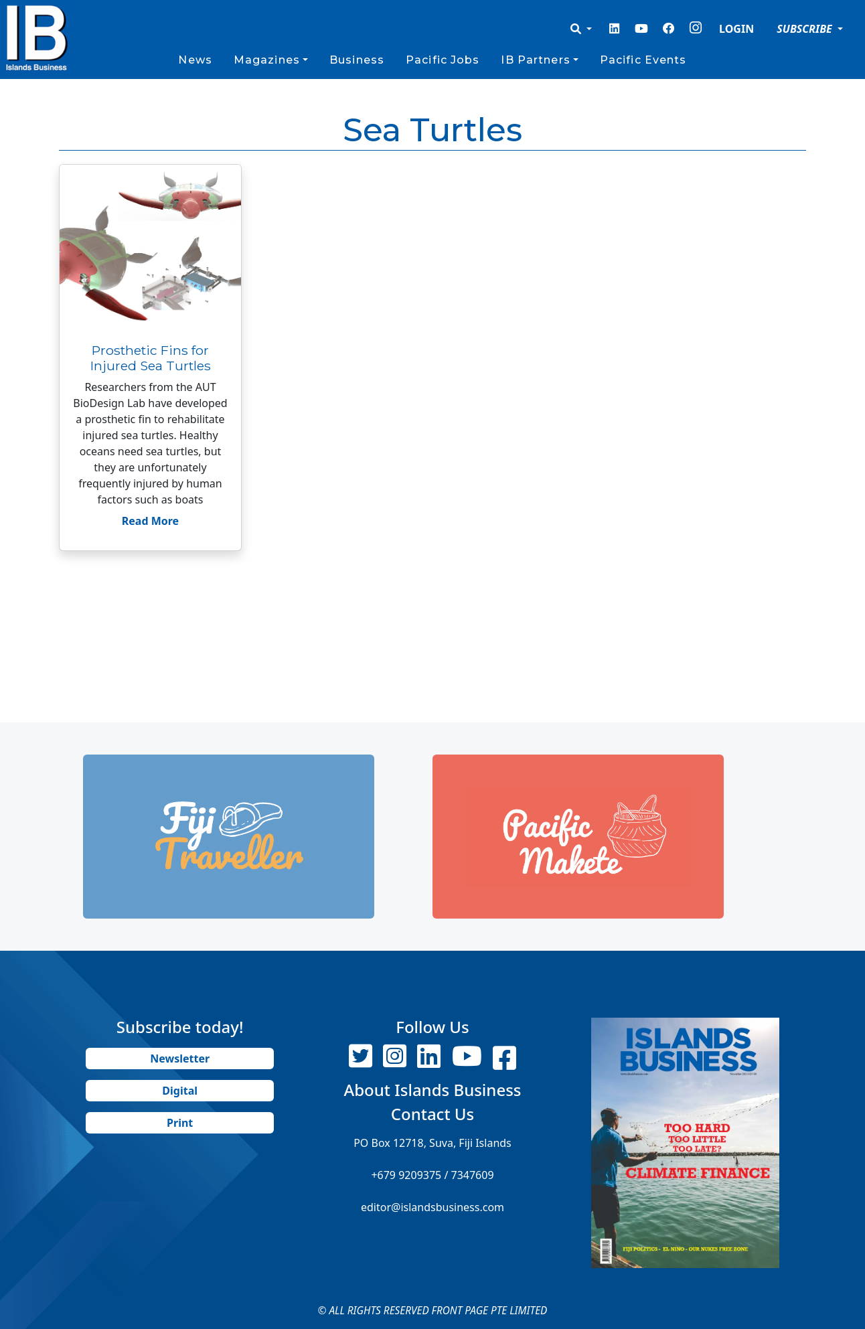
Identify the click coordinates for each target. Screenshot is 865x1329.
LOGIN (736, 28)
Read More (150, 521)
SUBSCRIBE (806, 28)
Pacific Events (643, 60)
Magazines (267, 60)
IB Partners (535, 60)
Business (356, 60)
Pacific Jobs (442, 60)
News (195, 60)
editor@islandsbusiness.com (432, 1207)
